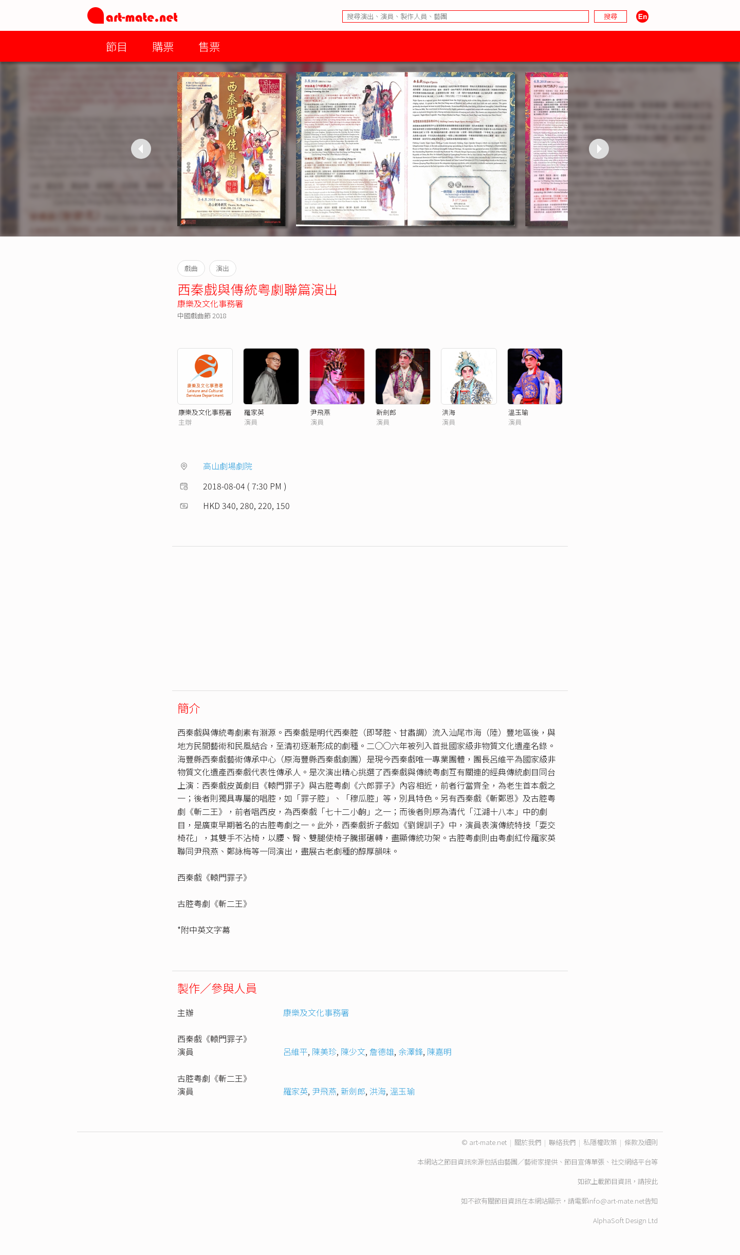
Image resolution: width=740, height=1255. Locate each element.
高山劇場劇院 (227, 466)
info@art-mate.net (616, 1201)
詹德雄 (381, 1051)
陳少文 (353, 1051)
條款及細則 (641, 1142)
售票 (209, 46)
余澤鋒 (410, 1051)
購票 (163, 46)
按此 (651, 1181)
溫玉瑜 (518, 412)
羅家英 (254, 412)
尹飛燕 (320, 412)
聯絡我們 (562, 1142)
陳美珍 (324, 1051)
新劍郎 (386, 412)
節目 (116, 46)
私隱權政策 (600, 1142)
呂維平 (295, 1051)
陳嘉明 (439, 1051)
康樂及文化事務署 (210, 303)
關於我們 (527, 1142)
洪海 (448, 412)
